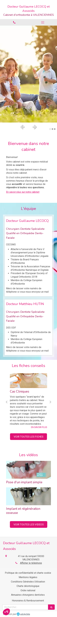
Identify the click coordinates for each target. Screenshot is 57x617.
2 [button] (52, 129)
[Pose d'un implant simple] (28, 470)
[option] (28, 74)
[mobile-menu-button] (43, 22)
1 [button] (50, 129)
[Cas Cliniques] (28, 380)
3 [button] (54, 129)
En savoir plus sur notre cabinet (22, 192)
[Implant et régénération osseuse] (28, 496)
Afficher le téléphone (31, 563)
